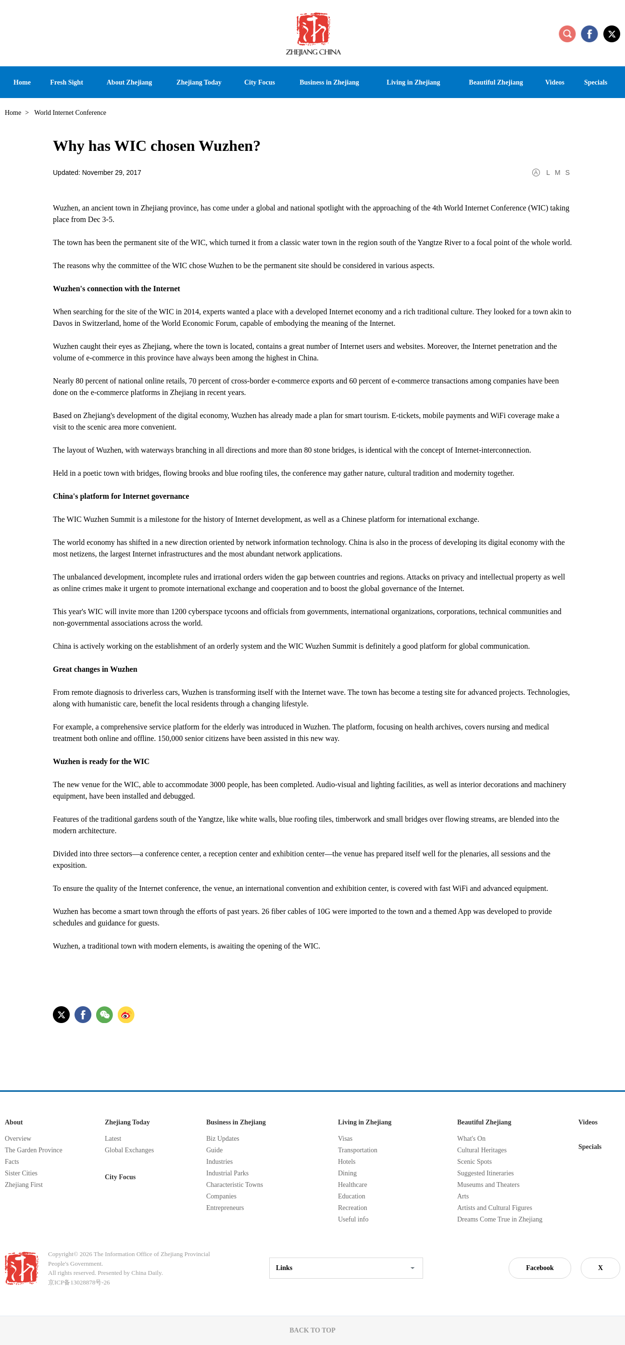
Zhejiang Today (127, 1122)
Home (13, 112)
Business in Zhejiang (236, 1122)
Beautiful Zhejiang (484, 1122)
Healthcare (352, 1184)
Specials (589, 1146)
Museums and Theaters (488, 1184)
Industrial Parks (227, 1173)
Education (351, 1196)
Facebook (540, 1267)
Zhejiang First (24, 1184)
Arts (463, 1196)
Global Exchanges (129, 1150)
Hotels (347, 1161)
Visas (345, 1138)
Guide (214, 1150)
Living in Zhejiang (364, 1122)
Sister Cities (21, 1173)
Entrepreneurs (225, 1207)
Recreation (352, 1207)
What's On (471, 1138)
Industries (219, 1161)
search (567, 33)
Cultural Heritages (482, 1150)
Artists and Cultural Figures (494, 1207)
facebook (589, 33)
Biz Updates (222, 1138)
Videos (588, 1122)
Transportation (357, 1150)
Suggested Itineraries (485, 1173)
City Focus (120, 1177)
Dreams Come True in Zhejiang (499, 1219)
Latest (113, 1138)
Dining (347, 1173)
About (14, 1122)
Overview (18, 1138)
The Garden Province (33, 1150)
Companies (221, 1196)
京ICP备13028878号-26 (79, 1282)
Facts (12, 1161)
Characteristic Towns (234, 1184)
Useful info (353, 1219)
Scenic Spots (474, 1161)
